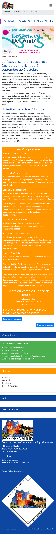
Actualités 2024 (18, 12)
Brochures (6, 383)
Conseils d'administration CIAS (15, 353)
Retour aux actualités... (45, 325)
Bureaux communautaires (13, 350)
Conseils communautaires (13, 348)
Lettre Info (6, 380)
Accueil (7, 12)
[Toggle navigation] (51, 5)
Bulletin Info (7, 377)
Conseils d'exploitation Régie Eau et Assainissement (23, 356)
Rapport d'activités (10, 386)
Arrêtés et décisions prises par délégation (19, 359)
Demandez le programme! (12, 319)
